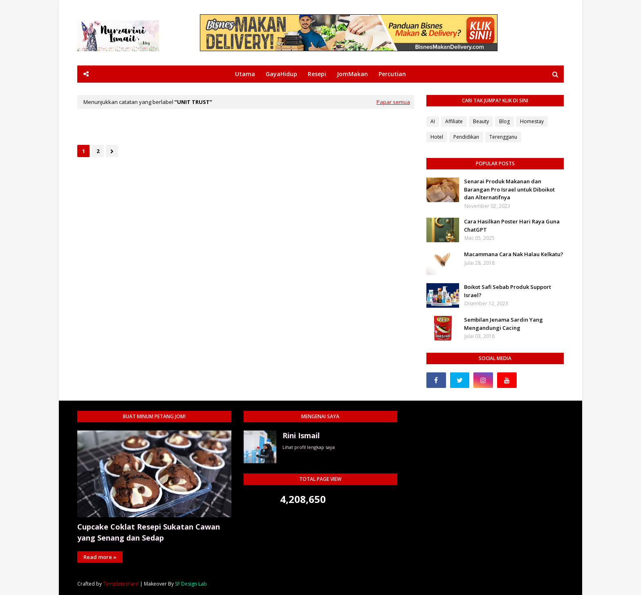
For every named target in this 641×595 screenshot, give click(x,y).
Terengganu (503, 136)
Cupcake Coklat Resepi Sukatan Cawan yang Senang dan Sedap (148, 532)
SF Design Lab (191, 583)
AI (432, 121)
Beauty (481, 121)
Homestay (532, 121)
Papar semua (393, 102)
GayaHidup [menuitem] (281, 74)
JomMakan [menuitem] (352, 74)
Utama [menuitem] (245, 74)
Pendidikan (466, 136)
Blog (504, 121)
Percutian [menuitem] (392, 74)
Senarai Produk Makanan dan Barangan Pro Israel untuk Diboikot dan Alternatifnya (509, 189)
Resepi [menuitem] (317, 74)
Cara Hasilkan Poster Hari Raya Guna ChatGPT (512, 225)
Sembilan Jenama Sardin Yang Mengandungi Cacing (503, 323)
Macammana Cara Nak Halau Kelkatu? (513, 254)
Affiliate (454, 121)
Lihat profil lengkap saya (308, 447)
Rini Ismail (301, 435)
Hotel (436, 136)
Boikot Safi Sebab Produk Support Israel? (507, 291)
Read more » (100, 557)
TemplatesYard (121, 583)
